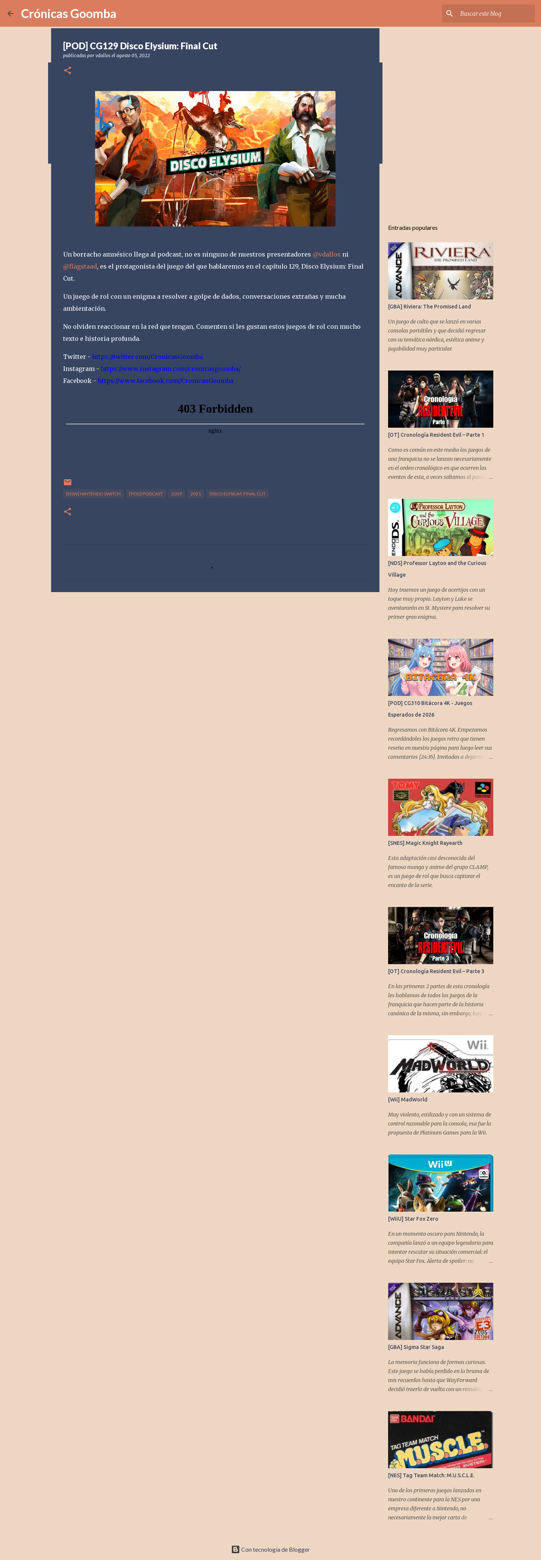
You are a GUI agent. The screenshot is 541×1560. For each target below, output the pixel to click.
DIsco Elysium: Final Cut (238, 494)
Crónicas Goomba (68, 13)
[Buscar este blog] (495, 14)
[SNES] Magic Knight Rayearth (425, 843)
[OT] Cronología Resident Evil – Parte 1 (436, 435)
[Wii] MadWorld (408, 1100)
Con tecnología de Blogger (270, 1549)
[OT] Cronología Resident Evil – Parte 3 (436, 971)
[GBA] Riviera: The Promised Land (429, 307)
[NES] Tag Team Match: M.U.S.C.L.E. (431, 1475)
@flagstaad (80, 266)
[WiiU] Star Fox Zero (413, 1219)
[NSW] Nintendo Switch (93, 494)
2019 (176, 494)
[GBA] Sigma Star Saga (416, 1347)
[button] (67, 71)
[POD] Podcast (146, 494)
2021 (195, 494)
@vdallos (327, 254)
